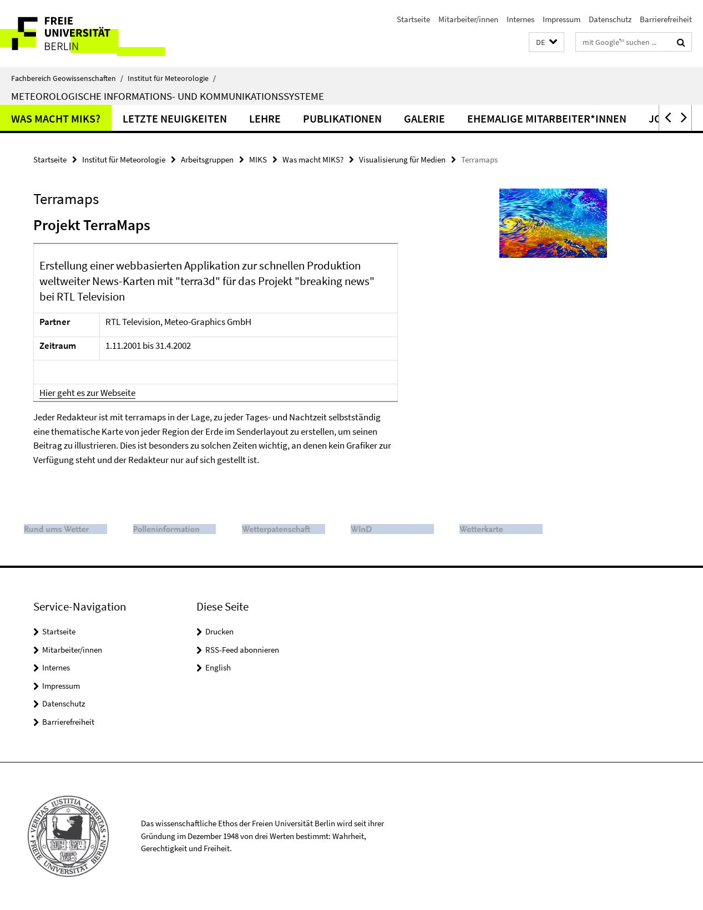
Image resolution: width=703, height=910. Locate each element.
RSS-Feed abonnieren (242, 649)
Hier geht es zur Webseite (87, 393)
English (218, 667)
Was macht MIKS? (55, 118)
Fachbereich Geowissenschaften (67, 78)
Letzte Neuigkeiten (175, 118)
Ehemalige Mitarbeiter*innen (546, 118)
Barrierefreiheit (666, 19)
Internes (520, 19)
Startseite (413, 19)
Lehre (265, 118)
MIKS (258, 159)
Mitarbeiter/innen (468, 19)
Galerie (424, 118)
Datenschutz (610, 19)
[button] (546, 42)
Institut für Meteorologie (172, 78)
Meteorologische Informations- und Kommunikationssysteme (167, 96)
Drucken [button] (219, 631)
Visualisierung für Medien (402, 159)
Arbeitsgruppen (207, 159)
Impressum (561, 19)
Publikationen (342, 118)
